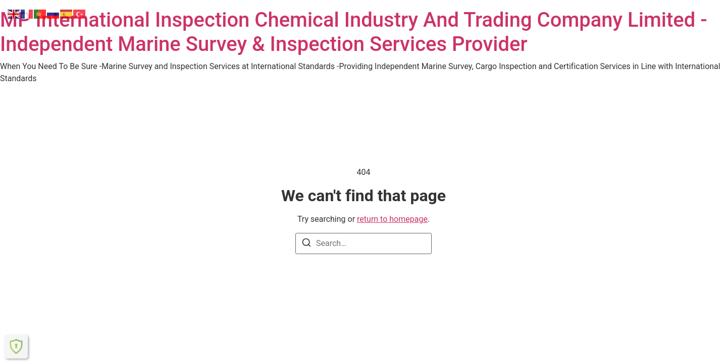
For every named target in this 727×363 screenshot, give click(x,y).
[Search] (306, 244)
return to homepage (392, 219)
